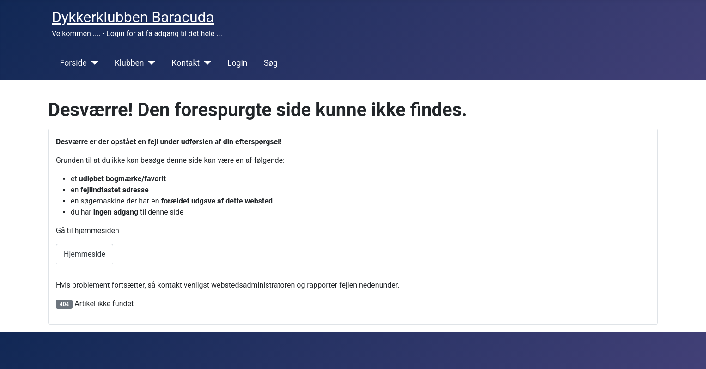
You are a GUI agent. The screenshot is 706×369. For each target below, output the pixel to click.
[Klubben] (150, 63)
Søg (271, 63)
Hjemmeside (84, 254)
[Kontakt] (205, 63)
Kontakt (186, 63)
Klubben (129, 63)
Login (237, 63)
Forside (73, 63)
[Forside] (92, 63)
